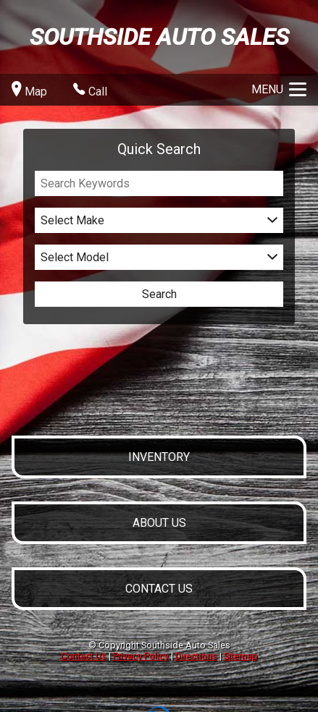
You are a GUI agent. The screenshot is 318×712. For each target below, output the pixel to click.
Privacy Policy (141, 655)
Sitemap (241, 655)
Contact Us (83, 655)
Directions (196, 655)
